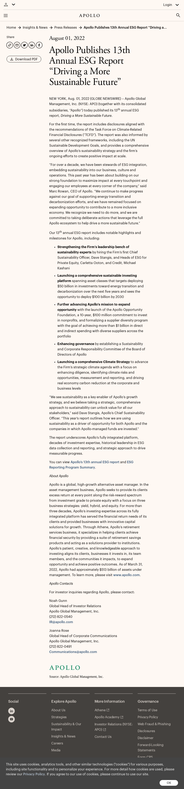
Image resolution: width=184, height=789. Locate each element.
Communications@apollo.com (73, 652)
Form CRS (145, 757)
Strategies (59, 717)
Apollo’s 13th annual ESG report (95, 462)
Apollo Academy (107, 717)
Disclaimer (145, 738)
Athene (100, 710)
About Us (58, 710)
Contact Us (103, 736)
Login (167, 5)
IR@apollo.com (61, 622)
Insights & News (63, 736)
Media (56, 750)
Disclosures (146, 731)
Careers (57, 743)
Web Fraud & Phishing (154, 724)
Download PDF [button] (24, 60)
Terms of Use (147, 710)
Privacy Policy (34, 774)
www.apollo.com (126, 575)
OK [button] (169, 783)
